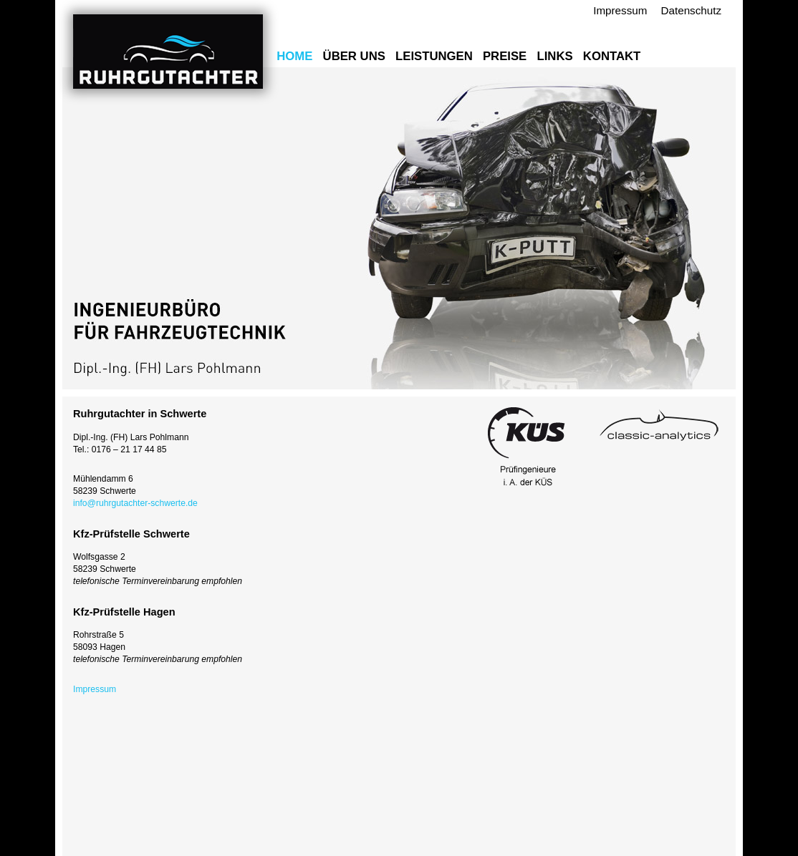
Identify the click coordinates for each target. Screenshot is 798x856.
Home (294, 56)
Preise (505, 56)
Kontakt (611, 56)
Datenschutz (691, 10)
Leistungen (434, 56)
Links (554, 56)
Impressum (620, 10)
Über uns (354, 56)
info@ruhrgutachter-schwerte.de (135, 503)
